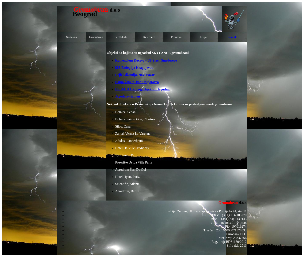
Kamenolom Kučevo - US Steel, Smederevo (146, 60)
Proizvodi (176, 36)
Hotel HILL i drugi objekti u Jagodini (142, 89)
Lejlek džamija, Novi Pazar (135, 75)
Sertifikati (121, 36)
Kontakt (233, 36)
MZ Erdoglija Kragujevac (134, 67)
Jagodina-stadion (127, 96)
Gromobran (96, 36)
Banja (137, 82)
